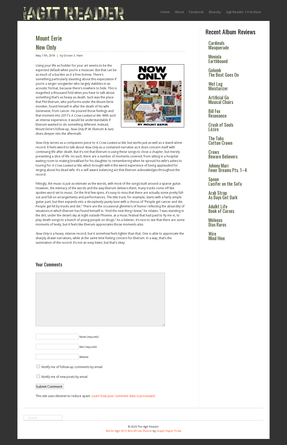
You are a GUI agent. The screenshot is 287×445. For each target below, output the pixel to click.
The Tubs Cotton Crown (220, 140)
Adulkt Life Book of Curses (221, 208)
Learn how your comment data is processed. (124, 396)
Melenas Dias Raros (217, 222)
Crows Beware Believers (222, 154)
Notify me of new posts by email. (64, 377)
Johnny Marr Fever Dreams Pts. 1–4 (227, 167)
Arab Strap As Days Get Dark (222, 195)
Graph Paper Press (168, 431)
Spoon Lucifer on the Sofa (225, 181)
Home (165, 12)
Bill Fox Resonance (217, 113)
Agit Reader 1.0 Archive (243, 12)
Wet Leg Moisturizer (218, 86)
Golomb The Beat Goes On (223, 72)
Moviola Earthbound (218, 58)
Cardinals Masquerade (218, 45)
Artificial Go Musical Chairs (220, 99)
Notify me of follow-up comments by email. (72, 367)
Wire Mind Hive (216, 235)
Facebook (196, 12)
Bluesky (215, 12)
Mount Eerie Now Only (49, 42)
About (179, 12)
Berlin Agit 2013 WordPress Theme (129, 431)
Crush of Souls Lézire (220, 126)
